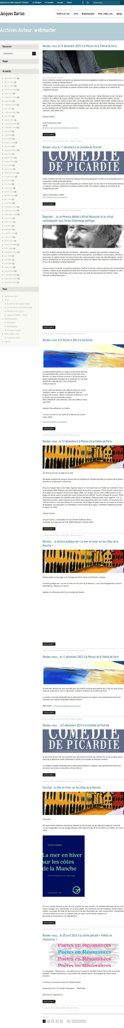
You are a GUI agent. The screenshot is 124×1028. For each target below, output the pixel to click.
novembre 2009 (11, 245)
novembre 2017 (11, 150)
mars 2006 (9, 267)
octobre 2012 (10, 195)
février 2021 (9, 120)
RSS (88, 2)
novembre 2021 (11, 112)
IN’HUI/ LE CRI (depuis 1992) (18, 304)
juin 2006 (8, 256)
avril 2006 (8, 263)
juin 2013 (8, 180)
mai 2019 (8, 135)
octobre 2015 (10, 161)
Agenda (119, 15)
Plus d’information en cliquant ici (55, 197)
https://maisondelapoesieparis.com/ (67, 706)
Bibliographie (12, 326)
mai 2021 (8, 116)
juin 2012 (8, 199)
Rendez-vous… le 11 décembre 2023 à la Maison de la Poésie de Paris (81, 657)
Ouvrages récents (14, 330)
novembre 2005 (11, 275)
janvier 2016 (9, 158)
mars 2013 (9, 188)
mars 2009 (9, 248)
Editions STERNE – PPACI (17, 315)
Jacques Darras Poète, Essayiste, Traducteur (14, 2)
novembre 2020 (11, 124)
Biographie (11, 323)
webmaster (52, 141)
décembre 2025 (11, 78)
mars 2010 (9, 237)
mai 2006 (8, 260)
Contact (69, 2)
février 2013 (9, 192)
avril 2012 (8, 203)
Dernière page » (79, 1021)
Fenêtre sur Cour (63, 15)
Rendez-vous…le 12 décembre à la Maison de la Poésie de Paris (77, 441)
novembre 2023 (11, 97)
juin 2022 (8, 109)
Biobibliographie (88, 15)
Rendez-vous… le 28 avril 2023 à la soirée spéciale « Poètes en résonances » (77, 937)
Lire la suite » (49, 135)
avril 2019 (8, 139)
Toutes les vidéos (13, 338)
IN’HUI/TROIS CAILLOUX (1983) (19, 307)
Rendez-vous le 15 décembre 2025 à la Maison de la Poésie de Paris (80, 46)
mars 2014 (9, 169)
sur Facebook (49, 2)
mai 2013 (8, 184)
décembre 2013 (11, 173)
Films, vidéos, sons (105, 15)
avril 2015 (8, 165)
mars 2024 (9, 93)
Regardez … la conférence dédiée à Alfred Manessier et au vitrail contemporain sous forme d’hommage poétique (78, 218)
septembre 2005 (11, 279)
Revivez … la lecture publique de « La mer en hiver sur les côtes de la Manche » (80, 543)
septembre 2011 (11, 214)
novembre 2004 (11, 282)
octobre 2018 (10, 143)
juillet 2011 (9, 222)
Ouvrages (60, 2)
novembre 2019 (11, 127)
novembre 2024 (11, 90)
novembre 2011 (11, 210)
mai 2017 (8, 154)
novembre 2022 (11, 105)
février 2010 (9, 241)
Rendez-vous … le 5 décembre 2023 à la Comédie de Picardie (76, 725)
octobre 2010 (10, 233)
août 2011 (8, 218)
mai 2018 (8, 146)
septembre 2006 (11, 252)
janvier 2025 (9, 86)
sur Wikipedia (36, 2)
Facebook (83, 2)
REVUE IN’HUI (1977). (15, 311)
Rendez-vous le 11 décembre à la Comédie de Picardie (72, 147)
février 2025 (9, 82)
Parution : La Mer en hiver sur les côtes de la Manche (71, 787)
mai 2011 (8, 226)
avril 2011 (8, 229)
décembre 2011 (11, 207)
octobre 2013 (10, 177)
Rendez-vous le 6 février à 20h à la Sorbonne (67, 340)
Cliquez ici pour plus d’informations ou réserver (60, 128)
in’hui (76, 15)
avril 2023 (8, 101)
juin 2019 (8, 131)
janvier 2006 (9, 271)
